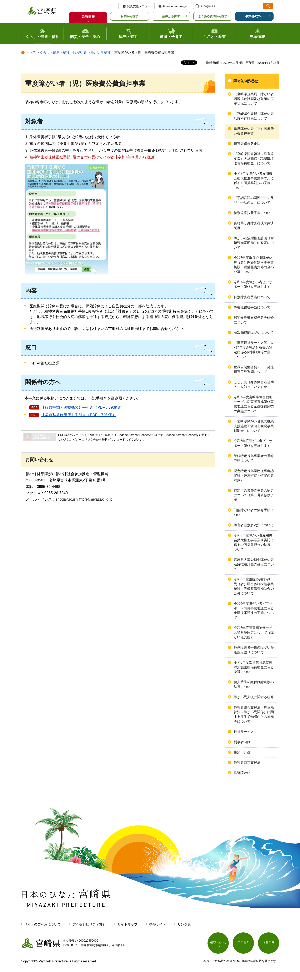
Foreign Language (175, 6)
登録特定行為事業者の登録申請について (254, 458)
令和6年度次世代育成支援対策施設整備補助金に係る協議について (254, 667)
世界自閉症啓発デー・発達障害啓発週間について (254, 369)
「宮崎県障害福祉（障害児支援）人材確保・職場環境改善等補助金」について (254, 158)
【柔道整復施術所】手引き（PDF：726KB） (78, 415)
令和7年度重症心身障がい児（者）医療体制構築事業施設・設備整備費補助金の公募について (254, 264)
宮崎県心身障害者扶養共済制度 (254, 225)
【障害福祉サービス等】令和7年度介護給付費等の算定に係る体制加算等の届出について (254, 349)
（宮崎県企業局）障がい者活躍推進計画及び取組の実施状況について (254, 98)
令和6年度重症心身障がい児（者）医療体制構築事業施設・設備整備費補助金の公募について (254, 586)
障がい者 (80, 52)
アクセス (243, 942)
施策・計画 (242, 752)
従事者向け (242, 742)
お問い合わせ (218, 942)
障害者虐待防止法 (247, 143)
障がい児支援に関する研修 (254, 697)
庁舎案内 (268, 942)
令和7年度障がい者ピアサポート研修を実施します (253, 284)
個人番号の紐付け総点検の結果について (254, 684)
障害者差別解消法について (254, 525)
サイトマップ (128, 924)
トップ (31, 52)
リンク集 (184, 924)
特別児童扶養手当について (254, 213)
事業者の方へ (254, 16)
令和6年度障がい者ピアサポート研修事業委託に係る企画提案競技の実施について (254, 610)
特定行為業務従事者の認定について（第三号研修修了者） (254, 495)
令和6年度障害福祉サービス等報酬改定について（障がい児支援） (254, 632)
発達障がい (242, 773)
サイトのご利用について (42, 924)
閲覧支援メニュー (138, 6)
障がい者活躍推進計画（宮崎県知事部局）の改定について (254, 242)
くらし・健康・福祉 (55, 52)
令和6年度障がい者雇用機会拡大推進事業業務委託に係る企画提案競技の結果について (254, 542)
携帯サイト (157, 924)
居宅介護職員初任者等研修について (254, 320)
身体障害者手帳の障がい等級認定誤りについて (254, 650)
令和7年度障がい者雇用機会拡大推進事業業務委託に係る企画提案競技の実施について (254, 180)
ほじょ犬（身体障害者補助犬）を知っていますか (254, 384)
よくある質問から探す (212, 16)
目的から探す (129, 16)
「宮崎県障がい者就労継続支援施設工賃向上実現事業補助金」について (254, 426)
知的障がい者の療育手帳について (254, 512)
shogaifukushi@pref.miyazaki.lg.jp (84, 499)
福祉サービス (244, 731)
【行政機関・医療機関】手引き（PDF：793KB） (82, 407)
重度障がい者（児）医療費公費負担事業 (254, 131)
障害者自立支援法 (247, 762)
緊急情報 (88, 16)
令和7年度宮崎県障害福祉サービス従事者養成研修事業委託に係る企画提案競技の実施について (254, 404)
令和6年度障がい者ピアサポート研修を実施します (253, 443)
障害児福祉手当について (252, 307)
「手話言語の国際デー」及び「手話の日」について (254, 200)
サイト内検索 (197, 6)
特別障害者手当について (252, 297)
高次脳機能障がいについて (254, 332)
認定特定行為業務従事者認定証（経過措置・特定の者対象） (254, 475)
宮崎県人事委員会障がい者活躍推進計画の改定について (254, 564)
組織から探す (171, 16)
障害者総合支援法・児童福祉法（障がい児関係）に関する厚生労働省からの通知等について (254, 714)
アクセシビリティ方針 (89, 924)
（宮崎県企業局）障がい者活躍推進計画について (254, 116)
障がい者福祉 (101, 52)
